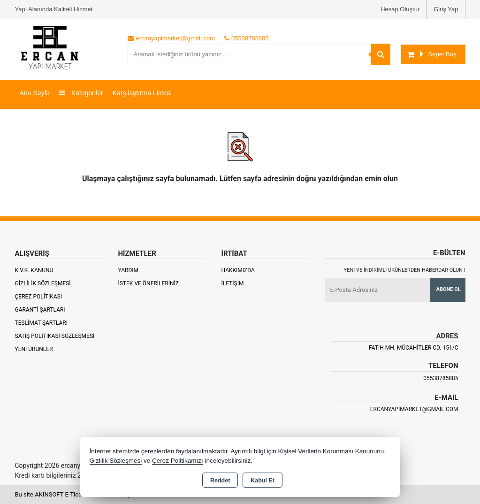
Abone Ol (448, 289)
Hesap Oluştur (400, 9)
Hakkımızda (238, 270)
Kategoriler (81, 93)
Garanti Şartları (40, 309)
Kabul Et (262, 480)
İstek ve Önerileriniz (148, 283)
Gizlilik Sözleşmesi (43, 283)
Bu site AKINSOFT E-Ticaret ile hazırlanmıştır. (76, 494)
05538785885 (440, 378)
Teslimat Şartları (41, 323)
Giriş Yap (446, 9)
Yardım (128, 270)
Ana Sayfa (35, 93)
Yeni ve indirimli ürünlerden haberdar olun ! (404, 270)
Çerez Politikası (38, 296)
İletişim (232, 283)
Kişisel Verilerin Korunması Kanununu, (332, 451)
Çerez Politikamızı (177, 460)
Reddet (220, 480)
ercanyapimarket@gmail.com (414, 409)
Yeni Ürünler (34, 349)
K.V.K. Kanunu (34, 270)
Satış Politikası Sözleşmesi (55, 336)
